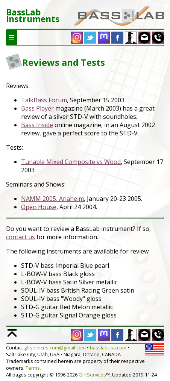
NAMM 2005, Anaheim (52, 198)
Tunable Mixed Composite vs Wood (71, 162)
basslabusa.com (108, 347)
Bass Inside (37, 125)
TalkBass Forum (44, 100)
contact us (20, 237)
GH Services (92, 374)
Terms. (33, 367)
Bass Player (37, 108)
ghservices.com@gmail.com (55, 347)
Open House (38, 207)
